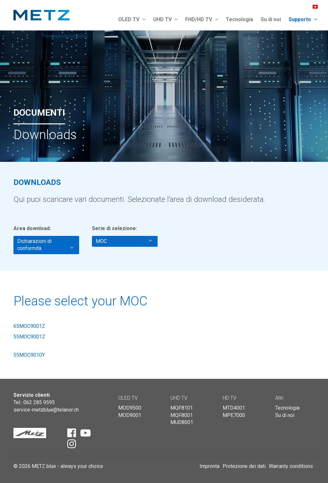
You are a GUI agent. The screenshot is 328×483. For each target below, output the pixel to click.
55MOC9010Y (29, 355)
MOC (124, 241)
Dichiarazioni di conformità (45, 245)
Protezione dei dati (244, 466)
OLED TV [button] (131, 19)
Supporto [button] (303, 19)
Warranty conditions (291, 466)
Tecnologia (239, 19)
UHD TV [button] (165, 19)
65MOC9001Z (29, 326)
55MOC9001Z (29, 337)
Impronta (209, 466)
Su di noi (271, 19)
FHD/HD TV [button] (201, 19)
